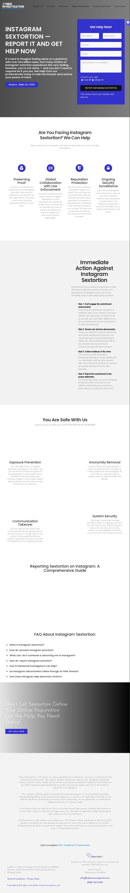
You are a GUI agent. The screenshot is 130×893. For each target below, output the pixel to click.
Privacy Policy (33, 879)
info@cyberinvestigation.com (94, 878)
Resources (120, 6)
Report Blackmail (81, 6)
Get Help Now (16, 731)
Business (38, 6)
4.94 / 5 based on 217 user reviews (74, 845)
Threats (51, 6)
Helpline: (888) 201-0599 (22, 85)
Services (64, 6)
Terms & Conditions (16, 879)
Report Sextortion (102, 6)
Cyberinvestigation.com (49, 885)
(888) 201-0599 (95, 882)
